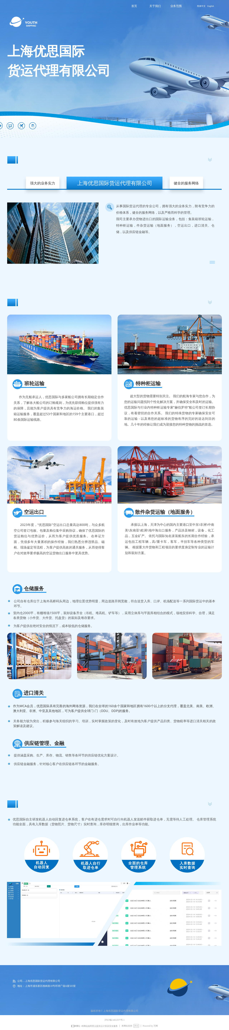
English (210, 6)
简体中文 (201, 6)
